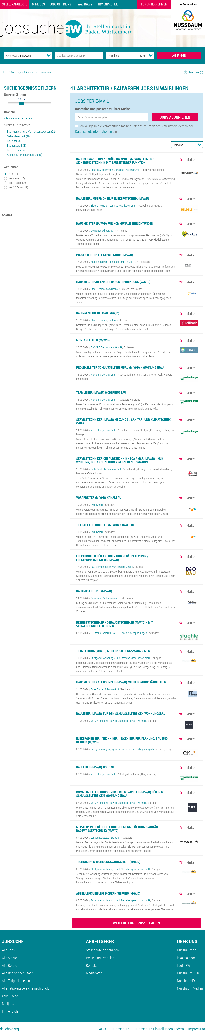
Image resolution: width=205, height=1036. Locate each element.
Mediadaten (94, 973)
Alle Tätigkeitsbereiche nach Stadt (25, 988)
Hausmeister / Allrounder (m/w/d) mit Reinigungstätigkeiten (121, 682)
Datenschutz (119, 1029)
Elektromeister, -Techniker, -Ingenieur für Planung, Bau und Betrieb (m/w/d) (122, 740)
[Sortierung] (183, 145)
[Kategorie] (24, 55)
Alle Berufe (9, 965)
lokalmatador (186, 957)
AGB (102, 1029)
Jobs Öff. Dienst (61, 4)
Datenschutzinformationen (93, 131)
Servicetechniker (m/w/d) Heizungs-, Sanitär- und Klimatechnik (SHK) (123, 421)
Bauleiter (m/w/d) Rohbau (95, 767)
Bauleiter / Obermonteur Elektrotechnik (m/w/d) (112, 198)
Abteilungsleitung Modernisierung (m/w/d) (108, 893)
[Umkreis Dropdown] (151, 55)
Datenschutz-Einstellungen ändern (158, 1029)
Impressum (196, 1029)
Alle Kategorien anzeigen (18, 118)
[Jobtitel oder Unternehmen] (79, 55)
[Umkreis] (139, 55)
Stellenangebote (14, 4)
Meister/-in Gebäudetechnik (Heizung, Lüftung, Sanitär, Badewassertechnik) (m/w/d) (117, 829)
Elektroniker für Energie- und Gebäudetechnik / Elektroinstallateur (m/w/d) (112, 558)
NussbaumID (186, 980)
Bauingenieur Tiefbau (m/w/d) (97, 313)
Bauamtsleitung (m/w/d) (94, 591)
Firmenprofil (10, 1011)
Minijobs (38, 4)
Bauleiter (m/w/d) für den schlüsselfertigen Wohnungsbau (120, 713)
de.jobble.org (9, 1029)
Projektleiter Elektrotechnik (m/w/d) (104, 255)
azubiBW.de (84, 4)
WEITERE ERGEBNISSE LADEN (136, 923)
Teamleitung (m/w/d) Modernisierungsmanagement (114, 651)
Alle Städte (9, 957)
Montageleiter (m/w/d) (93, 340)
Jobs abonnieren (175, 117)
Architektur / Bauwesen (17, 125)
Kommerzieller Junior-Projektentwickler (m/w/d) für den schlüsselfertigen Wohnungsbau (119, 794)
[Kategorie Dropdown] (49, 55)
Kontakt (91, 965)
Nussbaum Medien (190, 988)
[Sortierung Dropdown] (200, 145)
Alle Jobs (8, 950)
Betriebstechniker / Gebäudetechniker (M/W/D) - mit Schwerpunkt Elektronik (114, 624)
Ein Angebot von (188, 4)
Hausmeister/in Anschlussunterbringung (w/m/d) (113, 282)
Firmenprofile (107, 4)
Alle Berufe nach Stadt (17, 973)
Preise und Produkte (100, 957)
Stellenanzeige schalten (102, 950)
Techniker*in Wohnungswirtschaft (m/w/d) (108, 862)
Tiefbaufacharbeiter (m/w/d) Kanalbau (105, 525)
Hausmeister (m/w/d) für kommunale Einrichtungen (114, 223)
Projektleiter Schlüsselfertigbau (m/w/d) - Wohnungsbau (120, 367)
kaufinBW (183, 965)
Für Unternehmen (154, 4)
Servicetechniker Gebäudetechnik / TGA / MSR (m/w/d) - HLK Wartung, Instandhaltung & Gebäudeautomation (119, 460)
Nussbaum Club (188, 973)
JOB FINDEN (179, 55)
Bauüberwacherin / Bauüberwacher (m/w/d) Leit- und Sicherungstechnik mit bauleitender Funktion (115, 161)
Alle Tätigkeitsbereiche (17, 980)
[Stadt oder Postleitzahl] (119, 55)
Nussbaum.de (186, 950)
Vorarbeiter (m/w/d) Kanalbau (98, 497)
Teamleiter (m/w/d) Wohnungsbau (101, 392)
